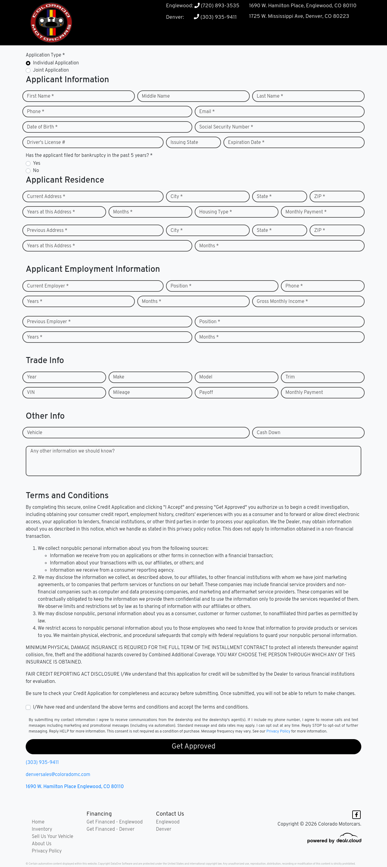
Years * (34, 302)
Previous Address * (47, 231)
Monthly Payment (304, 393)
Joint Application (51, 70)
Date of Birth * (42, 127)
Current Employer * (48, 286)
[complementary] (369, 849)
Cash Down (268, 433)
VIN (31, 393)
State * (264, 197)
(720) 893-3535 (216, 5)
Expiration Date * (246, 143)
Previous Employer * (49, 322)
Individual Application (56, 63)
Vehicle (34, 433)
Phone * (35, 112)
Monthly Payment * (306, 212)
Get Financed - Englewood (114, 822)
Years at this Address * (51, 212)
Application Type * (45, 55)
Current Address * (46, 197)
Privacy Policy (278, 731)
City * (177, 197)
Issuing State (184, 143)
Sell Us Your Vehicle (52, 837)
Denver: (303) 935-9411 (201, 17)
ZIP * (319, 197)
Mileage (121, 393)
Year (32, 377)
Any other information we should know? (72, 451)
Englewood (168, 822)
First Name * (40, 96)
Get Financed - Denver (110, 829)
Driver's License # (46, 143)
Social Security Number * (226, 127)
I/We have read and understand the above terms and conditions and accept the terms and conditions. (141, 707)
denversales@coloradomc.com (58, 775)
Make (118, 377)
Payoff (206, 393)
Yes (36, 164)
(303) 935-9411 (42, 763)
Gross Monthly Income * (282, 302)
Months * (123, 212)
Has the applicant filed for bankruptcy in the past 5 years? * (89, 156)
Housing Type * (215, 212)
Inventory (42, 829)
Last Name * (270, 96)
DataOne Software (121, 863)
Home (38, 822)
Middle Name (156, 96)
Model (205, 377)
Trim (290, 377)
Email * (207, 112)
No (36, 171)
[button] (253, 33)
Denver (163, 829)
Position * (181, 286)
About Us (41, 844)
